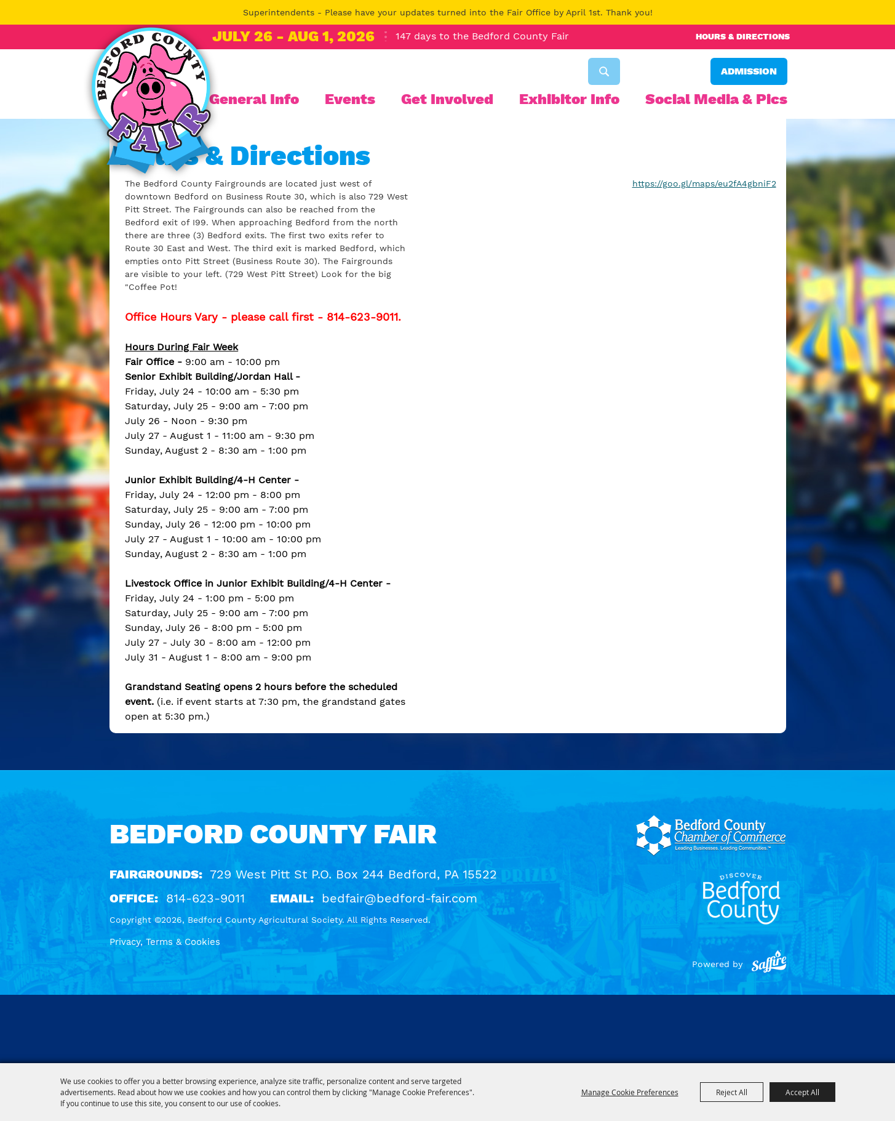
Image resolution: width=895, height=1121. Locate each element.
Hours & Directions (743, 36)
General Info (254, 99)
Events (350, 99)
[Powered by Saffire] (769, 1032)
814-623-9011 (205, 966)
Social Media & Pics (716, 99)
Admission (749, 71)
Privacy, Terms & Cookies (164, 1010)
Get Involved (447, 99)
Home (127, 197)
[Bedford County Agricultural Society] (151, 103)
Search (604, 71)
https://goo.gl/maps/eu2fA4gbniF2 (704, 252)
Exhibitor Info (569, 99)
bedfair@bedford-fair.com (399, 966)
